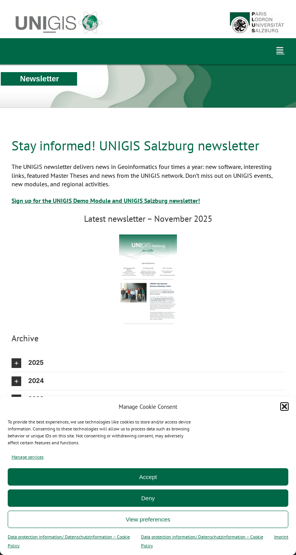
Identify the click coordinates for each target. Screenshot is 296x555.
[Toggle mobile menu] (280, 50)
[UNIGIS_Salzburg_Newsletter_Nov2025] (148, 237)
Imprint (281, 537)
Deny (148, 498)
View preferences (148, 519)
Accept (148, 477)
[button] (284, 406)
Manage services (28, 457)
